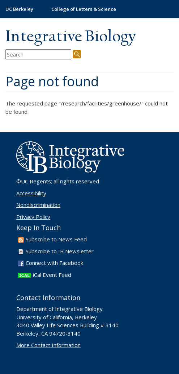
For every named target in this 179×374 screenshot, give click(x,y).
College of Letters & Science (83, 9)
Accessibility (31, 193)
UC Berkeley (19, 9)
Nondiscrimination (38, 204)
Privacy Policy (33, 216)
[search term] (38, 54)
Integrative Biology (70, 36)
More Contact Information (48, 345)
